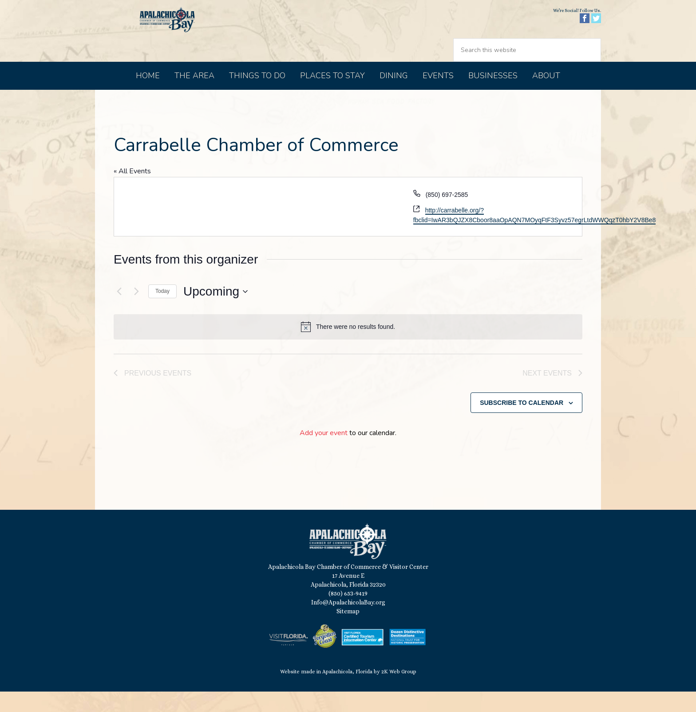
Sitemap (348, 631)
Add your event (324, 453)
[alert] (348, 345)
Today (162, 310)
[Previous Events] (119, 310)
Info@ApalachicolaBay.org (348, 622)
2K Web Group (398, 692)
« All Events (132, 190)
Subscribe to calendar (521, 422)
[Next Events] (136, 310)
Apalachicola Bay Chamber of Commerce (171, 40)
